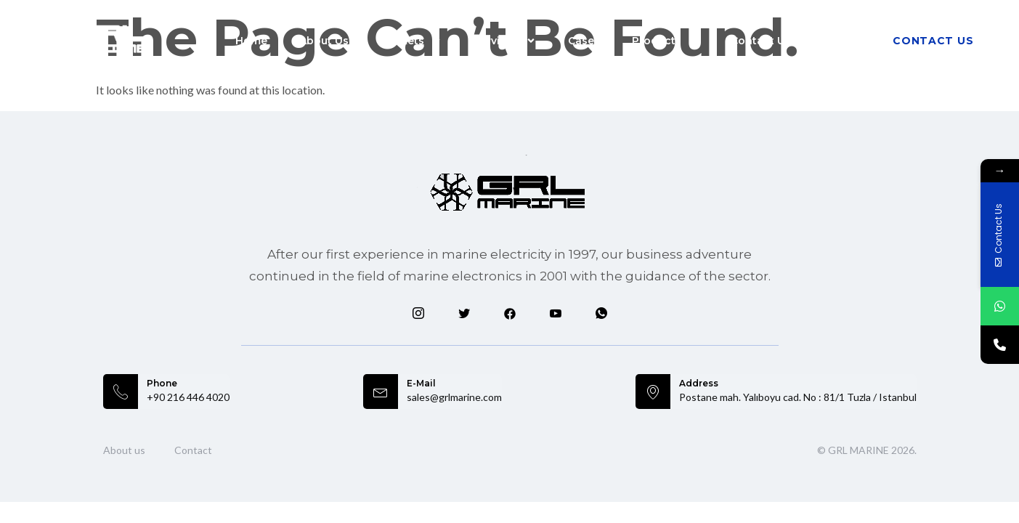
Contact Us (761, 40)
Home (251, 40)
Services (505, 40)
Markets (411, 40)
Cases (584, 40)
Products (665, 40)
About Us (324, 40)
